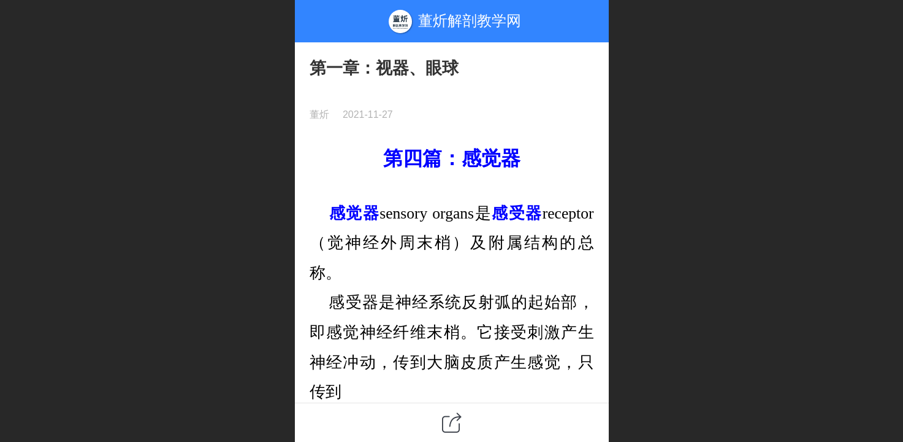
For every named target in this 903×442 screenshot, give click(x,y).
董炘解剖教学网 (469, 20)
